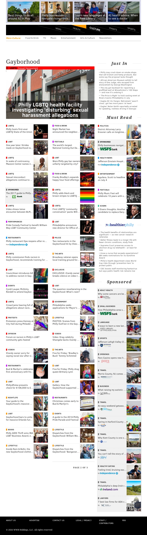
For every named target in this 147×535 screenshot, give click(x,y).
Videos (58, 333)
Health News (106, 157)
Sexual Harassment (28, 67)
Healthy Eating (107, 466)
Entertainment (68, 37)
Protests (12, 317)
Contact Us (58, 520)
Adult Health (106, 290)
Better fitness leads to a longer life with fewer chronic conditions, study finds (118, 241)
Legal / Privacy (84, 520)
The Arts (59, 253)
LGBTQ (13, 67)
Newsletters (105, 37)
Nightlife (13, 397)
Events (113, 29)
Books (11, 429)
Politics (104, 125)
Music (53, 37)
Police (58, 237)
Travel (103, 370)
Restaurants (14, 237)
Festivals (59, 141)
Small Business (107, 306)
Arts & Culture (87, 37)
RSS (124, 520)
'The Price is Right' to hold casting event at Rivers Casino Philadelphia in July (119, 96)
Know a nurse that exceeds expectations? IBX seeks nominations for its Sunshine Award (118, 255)
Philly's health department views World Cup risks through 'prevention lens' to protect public (117, 263)
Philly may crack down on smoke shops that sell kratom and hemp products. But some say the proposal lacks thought (117, 74)
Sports (131, 28)
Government (61, 301)
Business (104, 386)
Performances (15, 221)
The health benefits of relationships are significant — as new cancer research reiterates (117, 234)
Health (76, 29)
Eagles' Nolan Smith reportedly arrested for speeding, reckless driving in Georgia (118, 107)
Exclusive (59, 269)
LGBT (10, 141)
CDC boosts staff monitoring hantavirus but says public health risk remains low (118, 269)
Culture (95, 29)
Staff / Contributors (106, 521)
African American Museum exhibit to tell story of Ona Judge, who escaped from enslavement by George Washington (118, 82)
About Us (11, 520)
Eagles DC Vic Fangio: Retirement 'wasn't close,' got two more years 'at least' (118, 102)
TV (44, 37)
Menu (10, 30)
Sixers (103, 205)
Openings (104, 354)
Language (104, 322)
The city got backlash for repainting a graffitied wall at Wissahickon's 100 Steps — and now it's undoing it (118, 90)
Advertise (34, 520)
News (58, 29)
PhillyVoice (26, 30)
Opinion (12, 333)
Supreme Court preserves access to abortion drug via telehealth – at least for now (118, 247)
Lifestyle (59, 317)
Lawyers (104, 498)
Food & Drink (32, 37)
